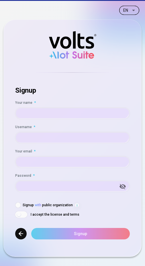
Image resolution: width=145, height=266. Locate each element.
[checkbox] (44, 205)
